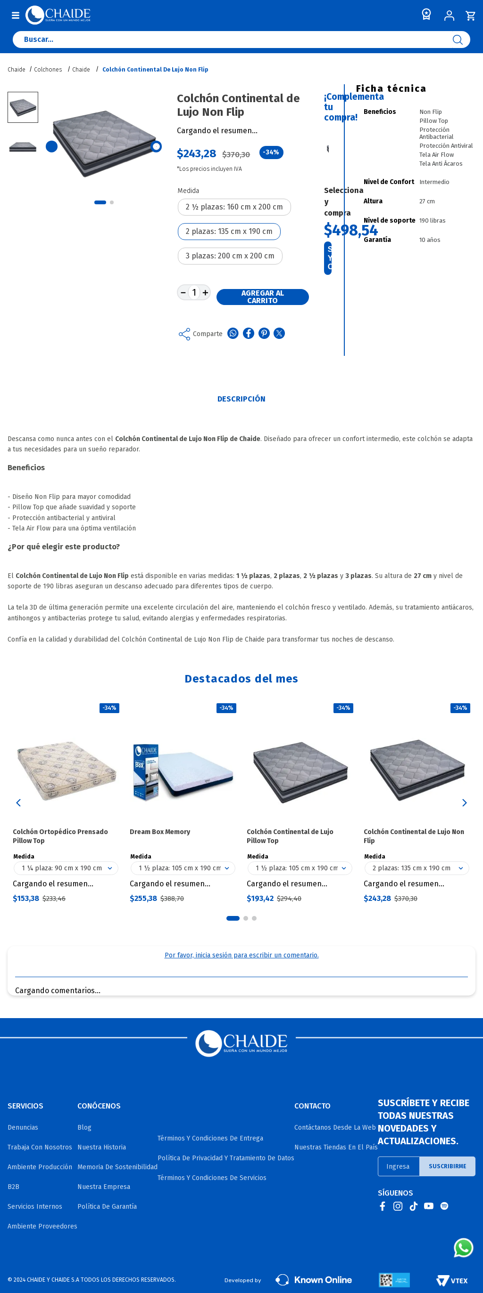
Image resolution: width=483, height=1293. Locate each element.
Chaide (81, 69)
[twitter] (279, 334)
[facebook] (248, 334)
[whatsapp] (233, 334)
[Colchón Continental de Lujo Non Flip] (417, 802)
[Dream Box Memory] (183, 802)
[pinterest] (264, 334)
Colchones (48, 69)
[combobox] (241, 42)
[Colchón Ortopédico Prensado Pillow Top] (66, 802)
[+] (205, 292)
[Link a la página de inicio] (17, 69)
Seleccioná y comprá (330, 258)
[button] (234, 207)
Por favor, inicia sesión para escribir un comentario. (242, 955)
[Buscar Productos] (461, 39)
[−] (182, 292)
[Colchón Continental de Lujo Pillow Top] (300, 802)
